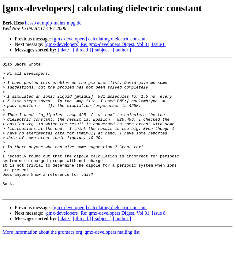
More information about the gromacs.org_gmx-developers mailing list (71, 258)
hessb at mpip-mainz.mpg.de (53, 22)
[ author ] (122, 49)
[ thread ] (82, 49)
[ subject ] (102, 49)
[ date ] (65, 49)
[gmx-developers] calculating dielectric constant (99, 38)
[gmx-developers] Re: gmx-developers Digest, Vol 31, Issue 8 (105, 44)
